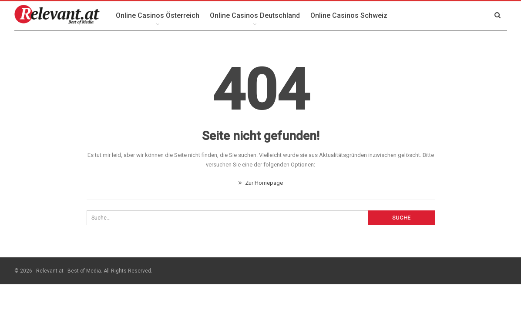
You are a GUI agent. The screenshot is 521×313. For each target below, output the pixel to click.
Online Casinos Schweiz (348, 15)
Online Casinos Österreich (157, 15)
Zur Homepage (261, 183)
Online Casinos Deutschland (255, 15)
